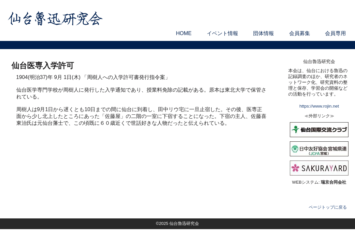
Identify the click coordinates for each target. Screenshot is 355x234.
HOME (184, 33)
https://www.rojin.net (319, 106)
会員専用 (335, 33)
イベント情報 (222, 33)
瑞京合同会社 (333, 182)
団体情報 (263, 33)
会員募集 (299, 33)
